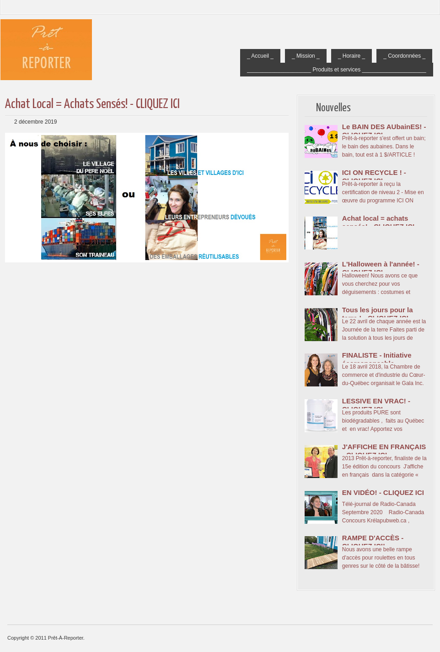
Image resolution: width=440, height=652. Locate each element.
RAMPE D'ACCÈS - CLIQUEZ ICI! (372, 542)
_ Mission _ (306, 56)
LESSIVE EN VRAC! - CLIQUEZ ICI (376, 405)
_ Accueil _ (260, 56)
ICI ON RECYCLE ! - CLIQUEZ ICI (374, 176)
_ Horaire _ (351, 56)
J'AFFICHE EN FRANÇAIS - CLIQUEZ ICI (384, 451)
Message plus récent (12, 306)
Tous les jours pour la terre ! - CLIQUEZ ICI (377, 314)
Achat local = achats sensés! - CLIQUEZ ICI (92, 104)
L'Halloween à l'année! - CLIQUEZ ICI (380, 268)
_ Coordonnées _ (404, 56)
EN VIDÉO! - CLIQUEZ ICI (383, 492)
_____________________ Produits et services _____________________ (336, 69)
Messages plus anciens (282, 306)
